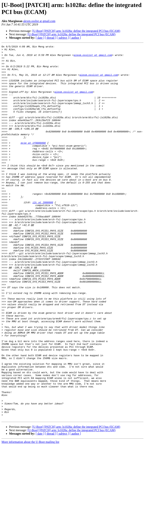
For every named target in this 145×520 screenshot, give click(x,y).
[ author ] (75, 37)
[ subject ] (63, 37)
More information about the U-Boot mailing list (30, 516)
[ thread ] (50, 37)
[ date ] (40, 37)
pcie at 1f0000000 (33, 162)
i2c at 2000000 (42, 234)
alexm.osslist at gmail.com (39, 21)
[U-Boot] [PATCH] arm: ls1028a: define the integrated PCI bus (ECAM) (76, 30)
